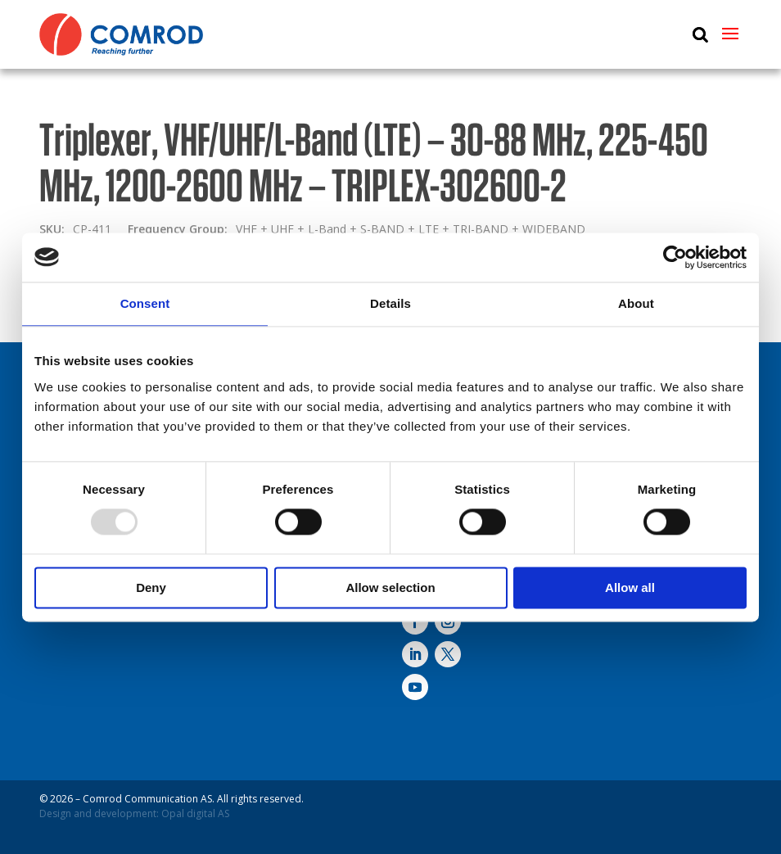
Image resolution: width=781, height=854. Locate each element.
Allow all (630, 587)
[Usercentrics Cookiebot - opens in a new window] (675, 257)
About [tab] (636, 303)
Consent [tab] (145, 303)
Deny (151, 587)
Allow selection (390, 587)
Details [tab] (390, 303)
